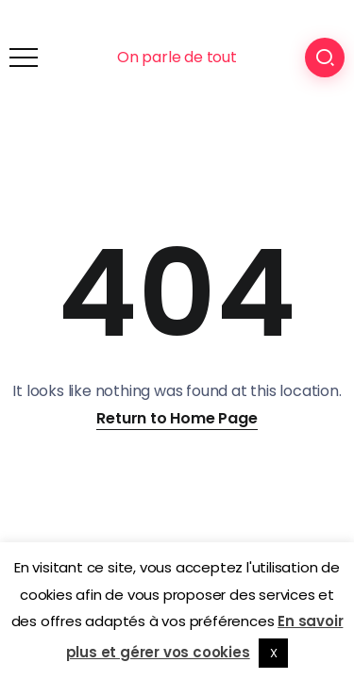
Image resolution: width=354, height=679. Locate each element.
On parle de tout (177, 57)
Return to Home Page (176, 418)
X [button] (274, 653)
